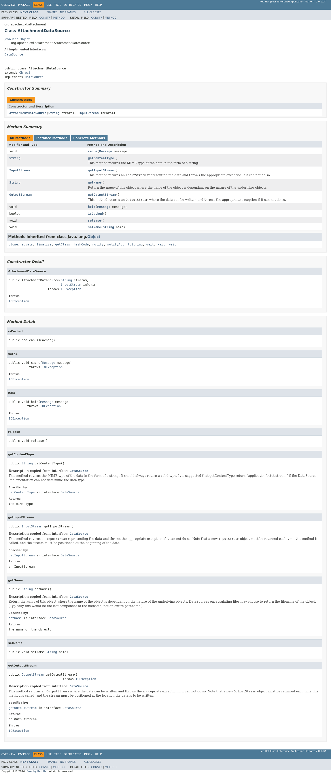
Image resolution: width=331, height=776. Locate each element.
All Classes (92, 12)
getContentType (101, 158)
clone (13, 244)
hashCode (81, 244)
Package (24, 4)
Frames (52, 12)
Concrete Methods (89, 138)
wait (150, 244)
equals (27, 244)
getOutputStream (102, 194)
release (94, 220)
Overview (8, 4)
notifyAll (115, 244)
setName (94, 227)
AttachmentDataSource (28, 113)
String (54, 113)
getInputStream (101, 170)
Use (49, 4)
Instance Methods (51, 138)
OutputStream (20, 194)
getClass (62, 244)
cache (92, 151)
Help (98, 4)
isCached (95, 213)
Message (105, 151)
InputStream (88, 113)
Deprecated (72, 4)
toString (135, 244)
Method (59, 17)
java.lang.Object (17, 39)
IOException (71, 289)
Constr (44, 17)
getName (94, 182)
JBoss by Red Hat (36, 771)
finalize (43, 244)
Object (24, 72)
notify (98, 244)
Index (88, 4)
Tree (57, 4)
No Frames (68, 12)
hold (91, 207)
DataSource (13, 54)
